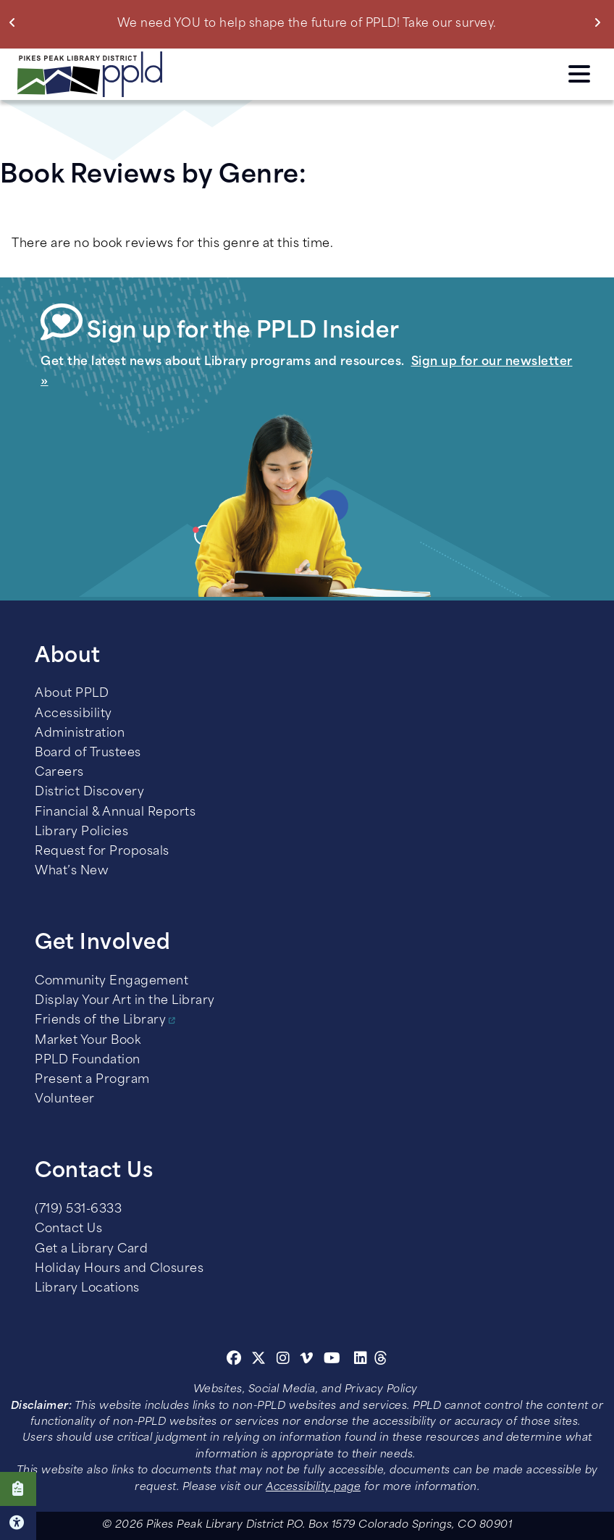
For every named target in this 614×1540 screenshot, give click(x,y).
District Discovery (89, 792)
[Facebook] (234, 1360)
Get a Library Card (91, 1249)
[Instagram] (285, 1360)
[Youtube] (332, 1360)
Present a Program (92, 1080)
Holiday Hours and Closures (119, 1269)
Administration (80, 734)
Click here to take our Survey (18, 1489)
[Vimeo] (307, 1360)
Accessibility (73, 714)
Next (600, 22)
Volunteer (65, 1099)
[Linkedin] (361, 1360)
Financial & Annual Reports (115, 813)
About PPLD (72, 694)
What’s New (72, 871)
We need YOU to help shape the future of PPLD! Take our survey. (307, 24)
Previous (15, 22)
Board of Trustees (88, 753)
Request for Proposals (102, 852)
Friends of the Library (100, 1020)
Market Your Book (87, 1041)
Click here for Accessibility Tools (18, 1523)
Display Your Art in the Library (125, 1001)
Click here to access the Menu (579, 74)
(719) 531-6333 (78, 1209)
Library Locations (87, 1288)
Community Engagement (111, 981)
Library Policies (81, 832)
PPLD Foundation (87, 1060)
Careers (59, 773)
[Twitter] (258, 1360)
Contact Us (68, 1229)
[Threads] (381, 1360)
